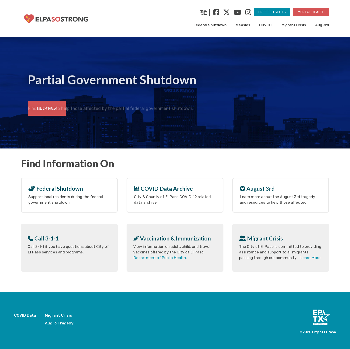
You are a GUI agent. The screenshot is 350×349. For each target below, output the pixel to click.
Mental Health (311, 12)
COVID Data (25, 315)
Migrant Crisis (293, 25)
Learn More (310, 257)
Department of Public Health (159, 257)
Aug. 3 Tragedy (59, 323)
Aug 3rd (322, 25)
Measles (243, 25)
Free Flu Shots (272, 12)
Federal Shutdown (210, 25)
